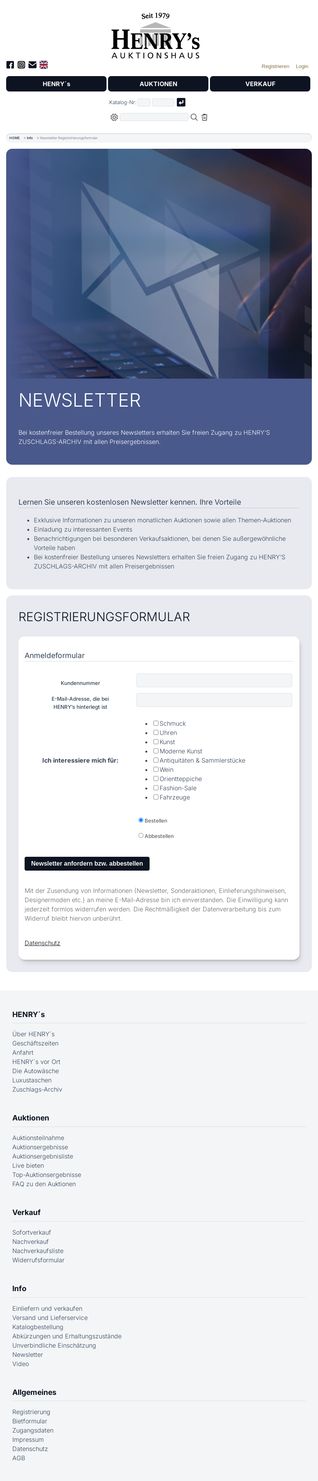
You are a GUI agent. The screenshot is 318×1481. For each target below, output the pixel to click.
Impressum (28, 1439)
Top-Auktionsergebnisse (46, 1174)
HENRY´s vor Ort (36, 1061)
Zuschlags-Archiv (37, 1089)
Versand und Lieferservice (50, 1317)
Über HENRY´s (33, 1034)
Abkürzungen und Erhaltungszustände (67, 1336)
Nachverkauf (30, 1241)
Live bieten (28, 1165)
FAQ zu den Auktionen (44, 1184)
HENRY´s (56, 84)
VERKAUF (260, 84)
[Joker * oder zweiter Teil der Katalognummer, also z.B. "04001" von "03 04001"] (163, 102)
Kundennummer (80, 683)
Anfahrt (22, 1052)
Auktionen (30, 1117)
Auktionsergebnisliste (42, 1156)
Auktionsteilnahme (38, 1138)
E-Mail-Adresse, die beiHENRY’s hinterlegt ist (80, 703)
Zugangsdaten (32, 1430)
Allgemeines (34, 1392)
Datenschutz (42, 943)
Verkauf (26, 1212)
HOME (14, 138)
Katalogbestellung (37, 1327)
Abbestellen (159, 836)
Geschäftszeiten (35, 1043)
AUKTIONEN (158, 84)
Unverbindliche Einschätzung (54, 1345)
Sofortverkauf (31, 1232)
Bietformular (29, 1421)
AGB (18, 1458)
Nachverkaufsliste (37, 1251)
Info (30, 138)
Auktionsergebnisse (40, 1147)
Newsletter (27, 1354)
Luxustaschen (32, 1080)
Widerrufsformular (38, 1260)
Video (20, 1364)
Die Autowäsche (35, 1071)
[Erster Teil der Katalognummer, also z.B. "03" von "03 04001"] (143, 102)
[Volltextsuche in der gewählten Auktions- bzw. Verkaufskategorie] (154, 117)
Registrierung (31, 1412)
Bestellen (156, 821)
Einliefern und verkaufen (47, 1308)
